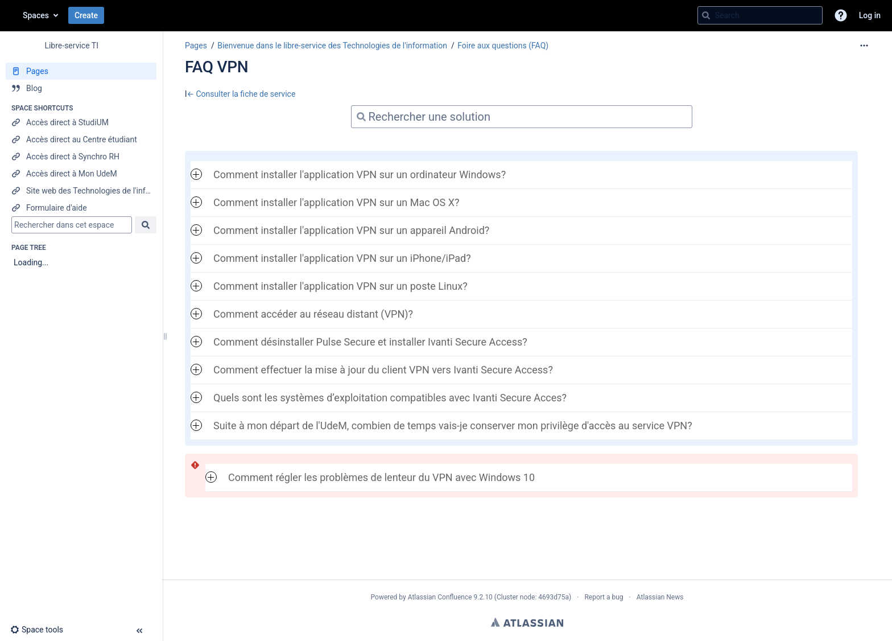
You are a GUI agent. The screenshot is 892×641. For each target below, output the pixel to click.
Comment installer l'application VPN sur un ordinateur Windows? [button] (348, 174)
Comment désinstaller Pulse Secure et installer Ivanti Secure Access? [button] (359, 342)
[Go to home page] (11, 15)
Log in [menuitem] (870, 15)
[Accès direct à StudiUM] (81, 122)
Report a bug (603, 597)
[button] (840, 15)
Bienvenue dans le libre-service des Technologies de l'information (332, 45)
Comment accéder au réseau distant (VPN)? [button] (302, 314)
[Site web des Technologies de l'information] (81, 190)
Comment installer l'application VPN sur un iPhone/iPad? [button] (331, 258)
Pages (196, 45)
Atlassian (527, 622)
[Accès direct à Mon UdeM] (81, 173)
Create (86, 15)
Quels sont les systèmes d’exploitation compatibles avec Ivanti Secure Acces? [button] (379, 398)
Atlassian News (660, 597)
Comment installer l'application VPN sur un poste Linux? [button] (329, 286)
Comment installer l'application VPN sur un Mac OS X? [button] (325, 202)
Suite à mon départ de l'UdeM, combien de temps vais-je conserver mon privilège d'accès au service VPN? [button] (441, 426)
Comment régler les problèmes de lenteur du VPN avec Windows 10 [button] (370, 477)
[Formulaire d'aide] (81, 207)
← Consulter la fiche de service (241, 93)
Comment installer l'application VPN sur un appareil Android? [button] (340, 230)
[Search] (706, 15)
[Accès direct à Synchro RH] (81, 156)
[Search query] (760, 15)
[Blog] (81, 88)
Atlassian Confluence (440, 597)
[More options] (864, 45)
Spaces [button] (36, 15)
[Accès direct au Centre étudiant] (81, 139)
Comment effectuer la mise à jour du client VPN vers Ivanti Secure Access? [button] (372, 370)
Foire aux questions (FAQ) (502, 45)
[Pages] (81, 71)
